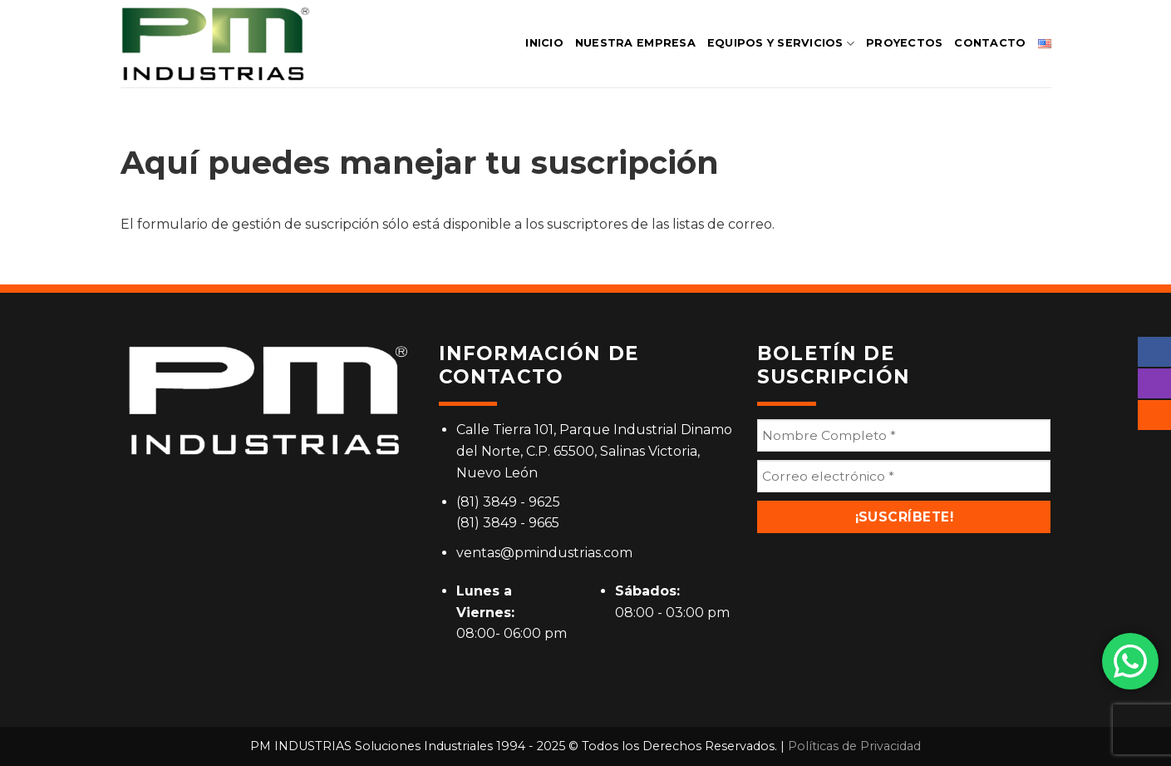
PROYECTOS (904, 43)
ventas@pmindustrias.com (544, 553)
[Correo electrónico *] (903, 476)
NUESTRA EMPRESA (635, 43)
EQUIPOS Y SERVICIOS (780, 44)
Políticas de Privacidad (854, 746)
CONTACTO (990, 43)
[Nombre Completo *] (903, 435)
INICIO (544, 43)
